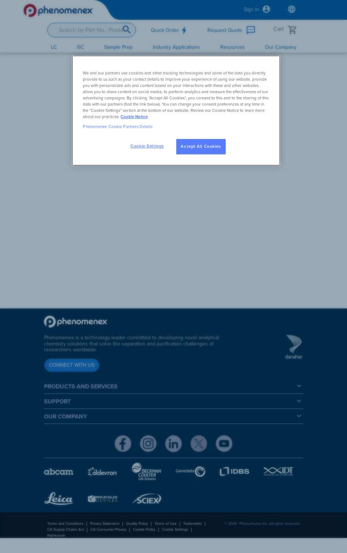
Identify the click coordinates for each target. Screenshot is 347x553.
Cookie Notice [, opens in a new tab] (134, 116)
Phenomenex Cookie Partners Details (117, 126)
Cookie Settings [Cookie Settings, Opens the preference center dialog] (147, 146)
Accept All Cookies (201, 146)
